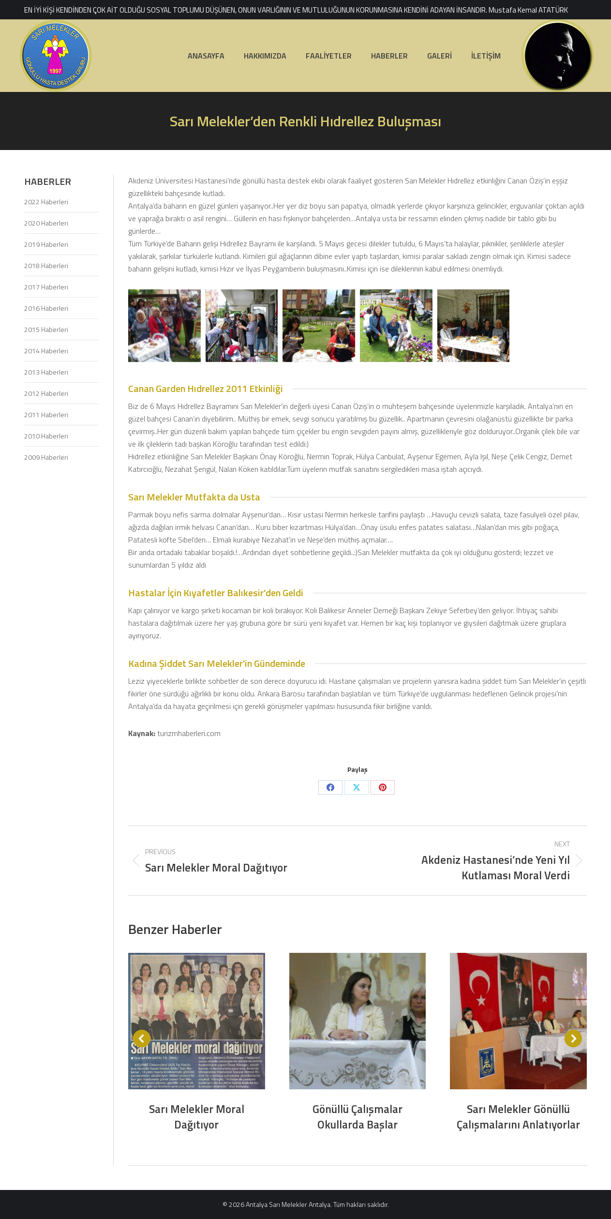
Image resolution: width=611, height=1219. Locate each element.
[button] (141, 1038)
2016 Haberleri (46, 308)
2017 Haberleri (46, 287)
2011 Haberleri (46, 414)
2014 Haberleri (46, 351)
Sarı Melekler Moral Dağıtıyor (196, 1116)
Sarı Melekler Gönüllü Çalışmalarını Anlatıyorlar (518, 1116)
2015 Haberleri (46, 329)
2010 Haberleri (46, 436)
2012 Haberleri (46, 393)
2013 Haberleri (46, 372)
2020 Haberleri (46, 223)
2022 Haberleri (46, 201)
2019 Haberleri (46, 244)
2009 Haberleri (46, 457)
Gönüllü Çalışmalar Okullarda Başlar (357, 1116)
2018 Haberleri (46, 265)
